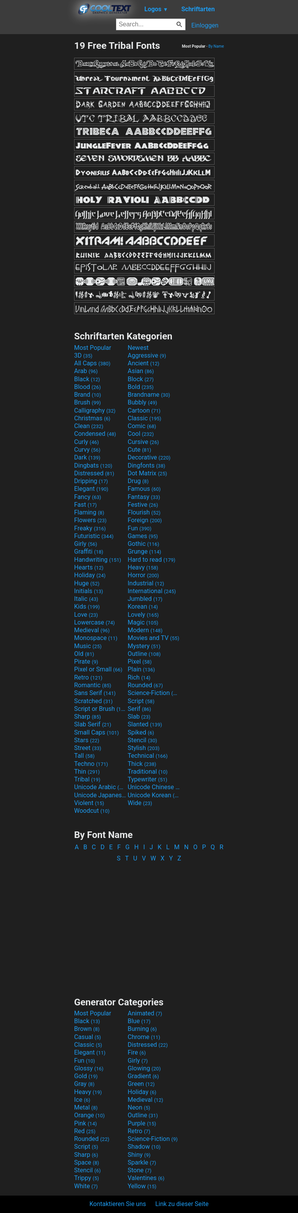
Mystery (144, 646)
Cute (139, 449)
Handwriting (97, 559)
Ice (82, 1099)
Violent (89, 803)
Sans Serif (95, 693)
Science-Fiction (154, 693)
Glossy (89, 1068)
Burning (142, 1028)
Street (87, 748)
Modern (145, 630)
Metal (86, 1107)
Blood (87, 387)
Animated (145, 1013)
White (86, 1186)
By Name (216, 46)
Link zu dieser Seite (181, 1204)
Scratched (93, 701)
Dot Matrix (147, 473)
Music (88, 646)
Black (87, 379)
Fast (85, 504)
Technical (148, 755)
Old (84, 653)
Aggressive (147, 355)
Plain (141, 669)
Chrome (144, 1037)
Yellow (142, 1186)
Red (84, 1131)
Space (86, 1162)
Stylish (143, 748)
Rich (139, 677)
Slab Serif (92, 724)
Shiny (139, 1154)
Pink (85, 1123)
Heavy (143, 567)
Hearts (88, 567)
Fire (137, 1052)
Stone (139, 1170)
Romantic (92, 685)
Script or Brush (100, 708)
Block (141, 379)
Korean (143, 606)
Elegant (91, 488)
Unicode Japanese (100, 795)
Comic (142, 426)
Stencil (142, 740)
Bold (141, 387)
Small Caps (96, 732)
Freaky (90, 528)
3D (83, 355)
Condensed (95, 433)
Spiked (141, 732)
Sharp (87, 716)
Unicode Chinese (154, 787)
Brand (87, 394)
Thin (87, 771)
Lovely (143, 614)
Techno (91, 763)
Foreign (145, 520)
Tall (84, 755)
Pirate (86, 661)
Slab (139, 716)
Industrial (146, 583)
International (152, 591)
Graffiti (88, 551)
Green (141, 1083)
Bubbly (142, 402)
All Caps (92, 363)
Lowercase (94, 622)
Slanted (145, 724)
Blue (139, 1021)
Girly (85, 543)
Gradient (143, 1076)
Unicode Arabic (100, 787)
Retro (88, 677)
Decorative (149, 457)
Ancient (143, 363)
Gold (86, 1076)
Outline (144, 653)
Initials (88, 591)
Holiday (90, 575)
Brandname (149, 394)
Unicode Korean (154, 795)
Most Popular (92, 347)
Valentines (146, 1178)
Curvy (87, 449)
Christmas (92, 418)
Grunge (144, 551)
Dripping (91, 481)
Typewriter (147, 779)
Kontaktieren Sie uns (118, 1204)
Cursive (143, 442)
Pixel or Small (98, 669)
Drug (138, 481)
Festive (143, 504)
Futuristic (94, 536)
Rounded (145, 685)
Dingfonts (146, 465)
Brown (86, 1028)
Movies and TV (153, 638)
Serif (139, 708)
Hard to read (151, 559)
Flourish (144, 512)
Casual (87, 1037)
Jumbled (145, 598)
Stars (86, 740)
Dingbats (93, 465)
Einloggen (204, 25)
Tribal (87, 779)
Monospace (95, 638)
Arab (86, 371)
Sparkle (142, 1162)
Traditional (148, 771)
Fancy (87, 497)
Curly (86, 442)
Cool (141, 433)
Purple (142, 1123)
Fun (139, 528)
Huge (86, 583)
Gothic (143, 543)
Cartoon (144, 410)
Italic (86, 598)
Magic (143, 622)
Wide (140, 803)
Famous (144, 488)
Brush (87, 402)
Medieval (92, 630)
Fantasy (144, 497)
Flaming (89, 512)
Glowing (144, 1068)
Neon (139, 1107)
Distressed (94, 473)
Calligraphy (95, 410)
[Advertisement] (37, 156)
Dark (87, 457)
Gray (84, 1083)
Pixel (140, 661)
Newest (138, 347)
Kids (87, 606)
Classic (144, 418)
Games (143, 536)
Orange (89, 1115)
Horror (143, 575)
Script (141, 701)
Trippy (86, 1178)
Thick (142, 763)
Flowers (90, 520)
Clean (88, 426)
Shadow (144, 1146)
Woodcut (91, 810)
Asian (141, 371)
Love (86, 614)
